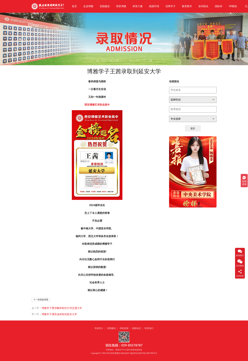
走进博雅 (88, 6)
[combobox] (193, 100)
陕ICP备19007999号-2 (147, 353)
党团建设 (105, 6)
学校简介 (98, 328)
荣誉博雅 (121, 6)
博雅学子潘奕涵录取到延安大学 (59, 314)
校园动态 (136, 328)
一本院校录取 (41, 299)
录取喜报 (124, 328)
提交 (193, 128)
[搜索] (246, 6)
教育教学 (187, 6)
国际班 (218, 6)
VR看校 (233, 6)
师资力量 (138, 6)
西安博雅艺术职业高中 (97, 104)
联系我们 (149, 328)
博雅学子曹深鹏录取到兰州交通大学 (62, 308)
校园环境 (154, 6)
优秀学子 (170, 6)
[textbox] (189, 100)
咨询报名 (203, 6)
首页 (74, 6)
